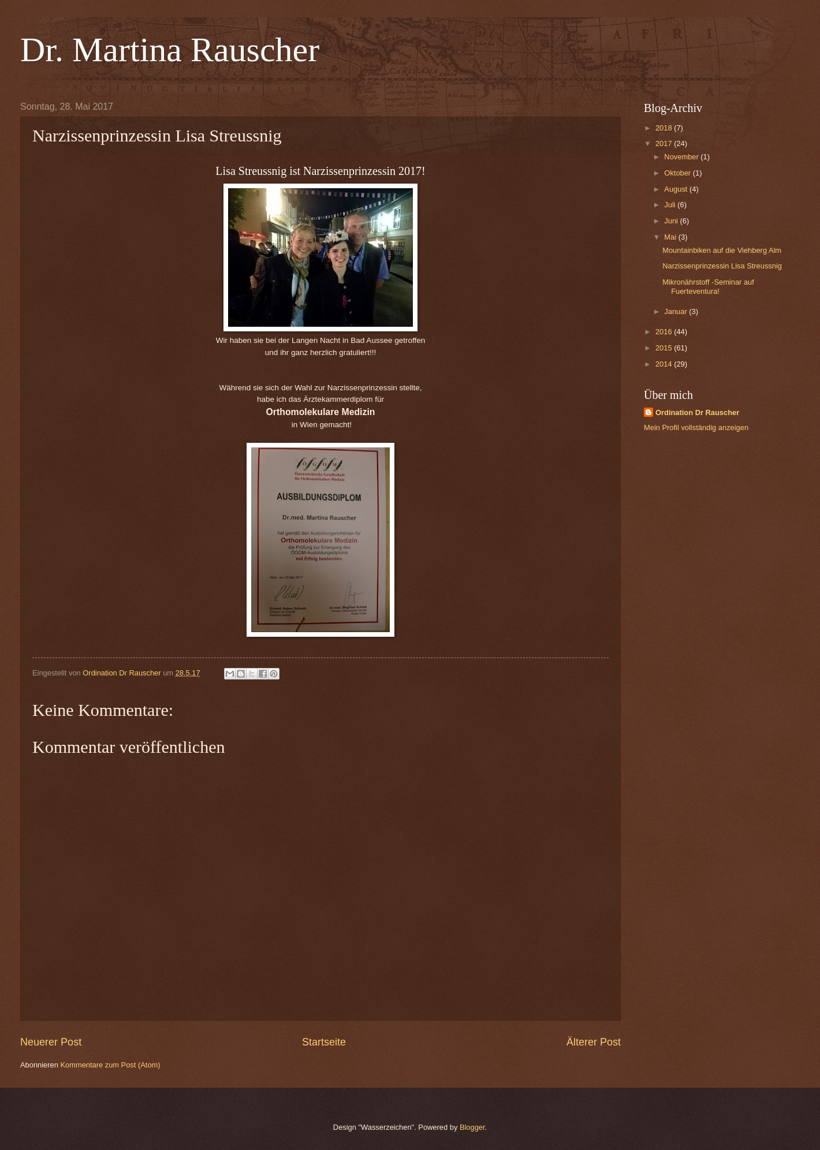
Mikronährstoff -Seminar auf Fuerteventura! (708, 286)
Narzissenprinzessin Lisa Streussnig (722, 266)
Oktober (678, 173)
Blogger (472, 1127)
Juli (670, 204)
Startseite (324, 1042)
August (676, 189)
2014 (664, 364)
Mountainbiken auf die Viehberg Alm (721, 250)
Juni (672, 220)
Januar (676, 311)
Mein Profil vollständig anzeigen (696, 427)
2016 (664, 331)
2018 (664, 128)
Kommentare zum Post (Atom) (110, 1065)
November (682, 156)
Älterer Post (593, 1042)
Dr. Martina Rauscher (169, 50)
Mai (671, 237)
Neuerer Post (50, 1042)
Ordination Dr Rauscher (697, 412)
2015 (664, 347)
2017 (664, 143)
